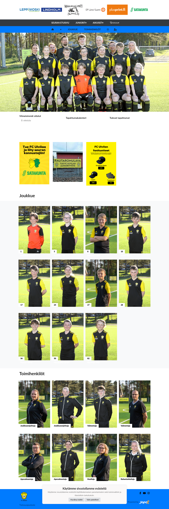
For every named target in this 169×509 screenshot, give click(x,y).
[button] (12, 72)
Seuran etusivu (60, 22)
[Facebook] (139, 493)
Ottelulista (25, 129)
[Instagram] (108, 29)
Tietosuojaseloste (27, 505)
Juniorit (81, 22)
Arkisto (114, 22)
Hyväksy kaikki (76, 499)
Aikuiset (98, 22)
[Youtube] (143, 493)
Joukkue (73, 29)
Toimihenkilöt (92, 29)
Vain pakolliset (93, 499)
